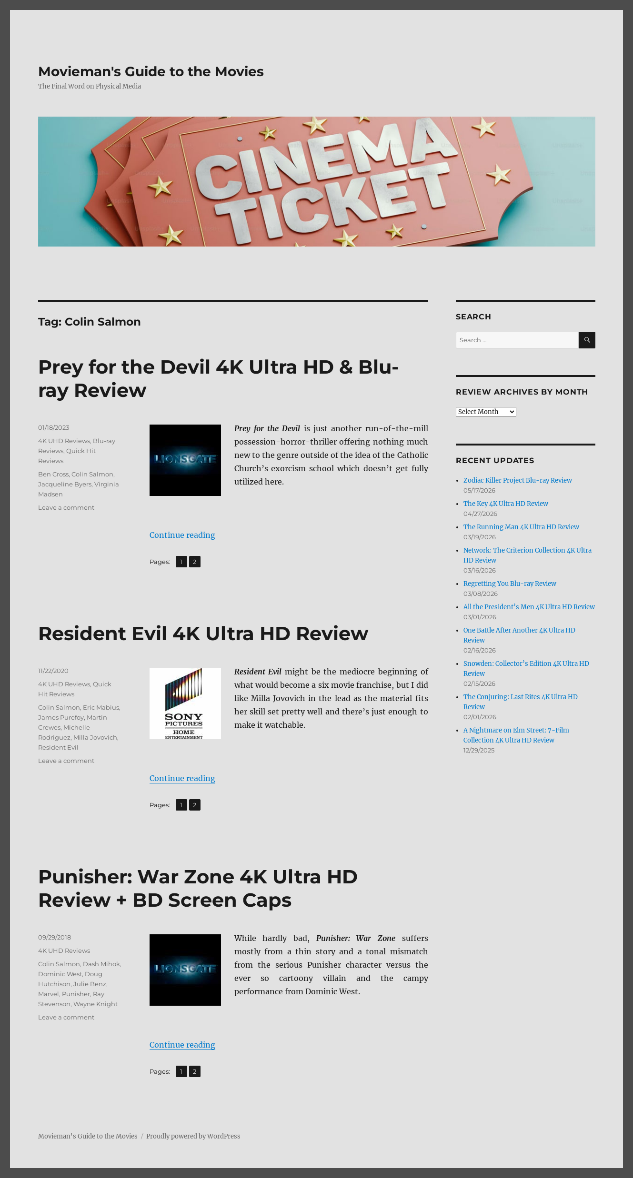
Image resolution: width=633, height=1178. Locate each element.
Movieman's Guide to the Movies (151, 71)
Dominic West (60, 974)
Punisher (76, 994)
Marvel (48, 994)
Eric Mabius (101, 707)
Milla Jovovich (95, 737)
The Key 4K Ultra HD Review (505, 504)
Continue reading (182, 535)
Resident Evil (58, 747)
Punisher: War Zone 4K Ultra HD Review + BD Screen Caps (198, 888)
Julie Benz (89, 984)
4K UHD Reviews (64, 441)
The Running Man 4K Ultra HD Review (521, 527)
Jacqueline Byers (64, 484)
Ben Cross (53, 474)
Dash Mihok (101, 964)
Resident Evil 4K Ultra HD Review (203, 633)
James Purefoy (61, 717)
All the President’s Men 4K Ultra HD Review (529, 607)
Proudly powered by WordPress (193, 1136)
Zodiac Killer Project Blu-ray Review (517, 480)
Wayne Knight (95, 1004)
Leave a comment (66, 507)
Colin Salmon (92, 474)
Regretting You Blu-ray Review (509, 584)
